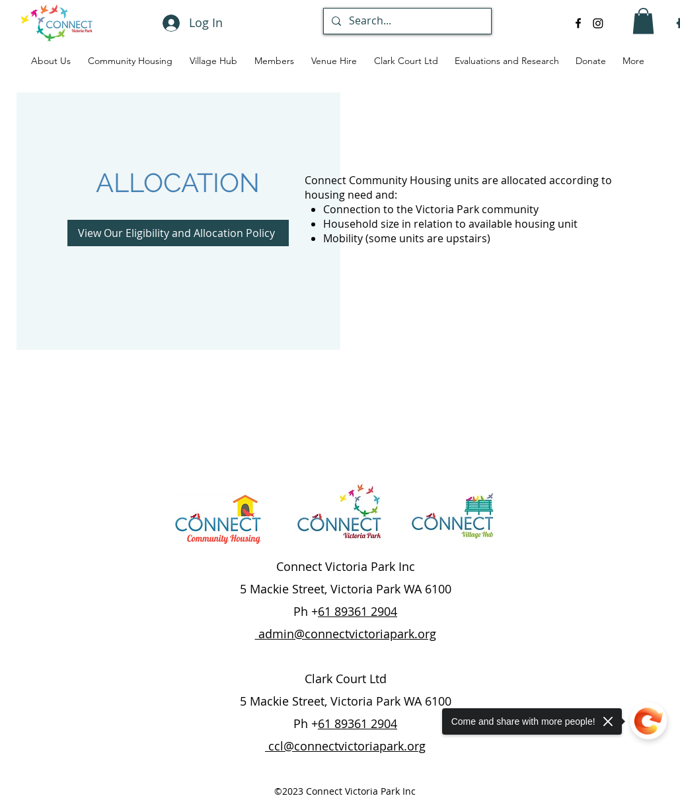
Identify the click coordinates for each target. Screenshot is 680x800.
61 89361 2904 (357, 611)
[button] (643, 21)
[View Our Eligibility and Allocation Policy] (178, 233)
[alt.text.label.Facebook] (578, 23)
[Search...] (406, 21)
